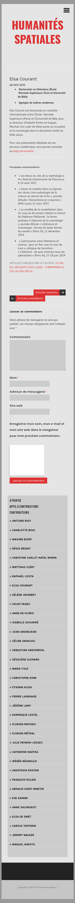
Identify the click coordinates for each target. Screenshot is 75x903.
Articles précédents (30, 298)
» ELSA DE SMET (20, 816)
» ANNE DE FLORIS (22, 613)
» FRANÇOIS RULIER (23, 779)
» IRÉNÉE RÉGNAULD (23, 761)
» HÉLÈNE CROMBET (23, 595)
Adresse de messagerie (28, 392)
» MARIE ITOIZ (19, 668)
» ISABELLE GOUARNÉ (24, 622)
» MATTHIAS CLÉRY (22, 567)
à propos (15, 500)
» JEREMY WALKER (22, 835)
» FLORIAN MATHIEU (23, 724)
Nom (14, 378)
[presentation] (27, 460)
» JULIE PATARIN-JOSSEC (26, 742)
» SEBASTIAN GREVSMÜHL (27, 650)
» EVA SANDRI (19, 798)
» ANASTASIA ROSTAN (24, 770)
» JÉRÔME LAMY (20, 705)
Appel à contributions (24, 506)
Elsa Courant (23, 79)
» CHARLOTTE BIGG (22, 530)
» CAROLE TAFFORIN (23, 826)
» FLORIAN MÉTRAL (22, 733)
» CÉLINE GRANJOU (22, 641)
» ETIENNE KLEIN (21, 687)
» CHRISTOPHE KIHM (23, 678)
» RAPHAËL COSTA (22, 576)
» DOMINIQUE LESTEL (24, 715)
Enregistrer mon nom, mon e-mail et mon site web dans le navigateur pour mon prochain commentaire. (37, 430)
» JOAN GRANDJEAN (23, 631)
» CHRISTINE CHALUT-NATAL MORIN (33, 557)
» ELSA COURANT (21, 585)
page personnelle (23, 151)
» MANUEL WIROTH (22, 844)
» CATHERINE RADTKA (24, 752)
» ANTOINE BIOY (20, 520)
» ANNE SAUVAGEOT (23, 807)
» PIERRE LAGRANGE (23, 696)
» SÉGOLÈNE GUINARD (24, 659)
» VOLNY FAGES (20, 604)
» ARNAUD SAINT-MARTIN (27, 789)
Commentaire (20, 337)
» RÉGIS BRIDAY (20, 548)
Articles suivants (47, 292)
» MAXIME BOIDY (21, 539)
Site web (16, 405)
